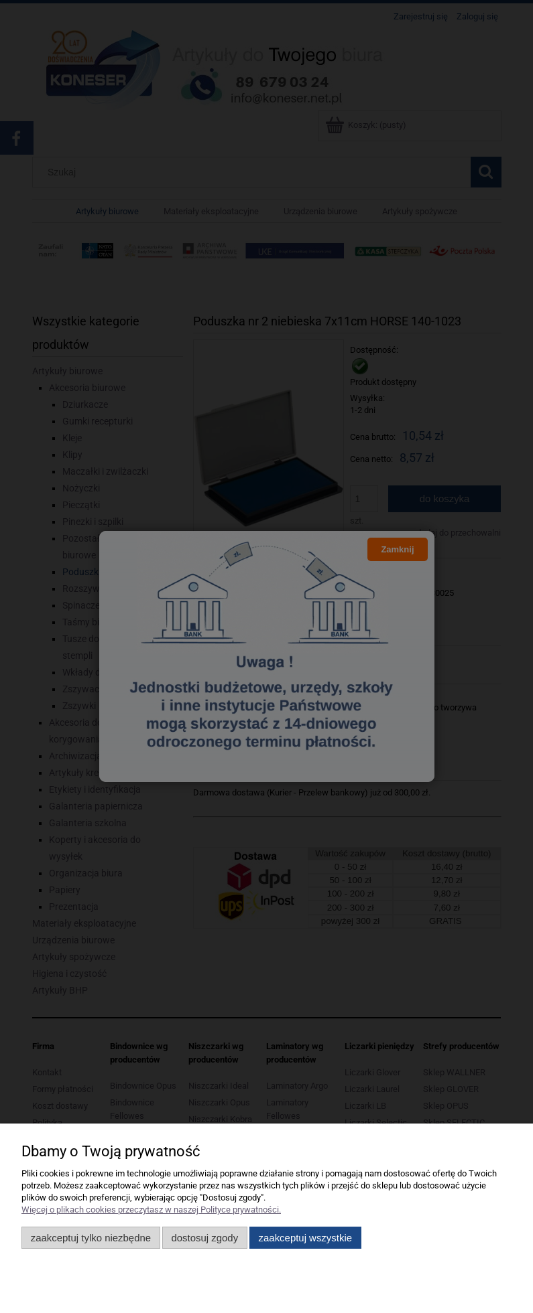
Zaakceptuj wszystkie (305, 1237)
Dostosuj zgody (204, 1237)
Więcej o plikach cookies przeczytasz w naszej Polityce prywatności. (151, 1210)
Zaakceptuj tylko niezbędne (91, 1237)
